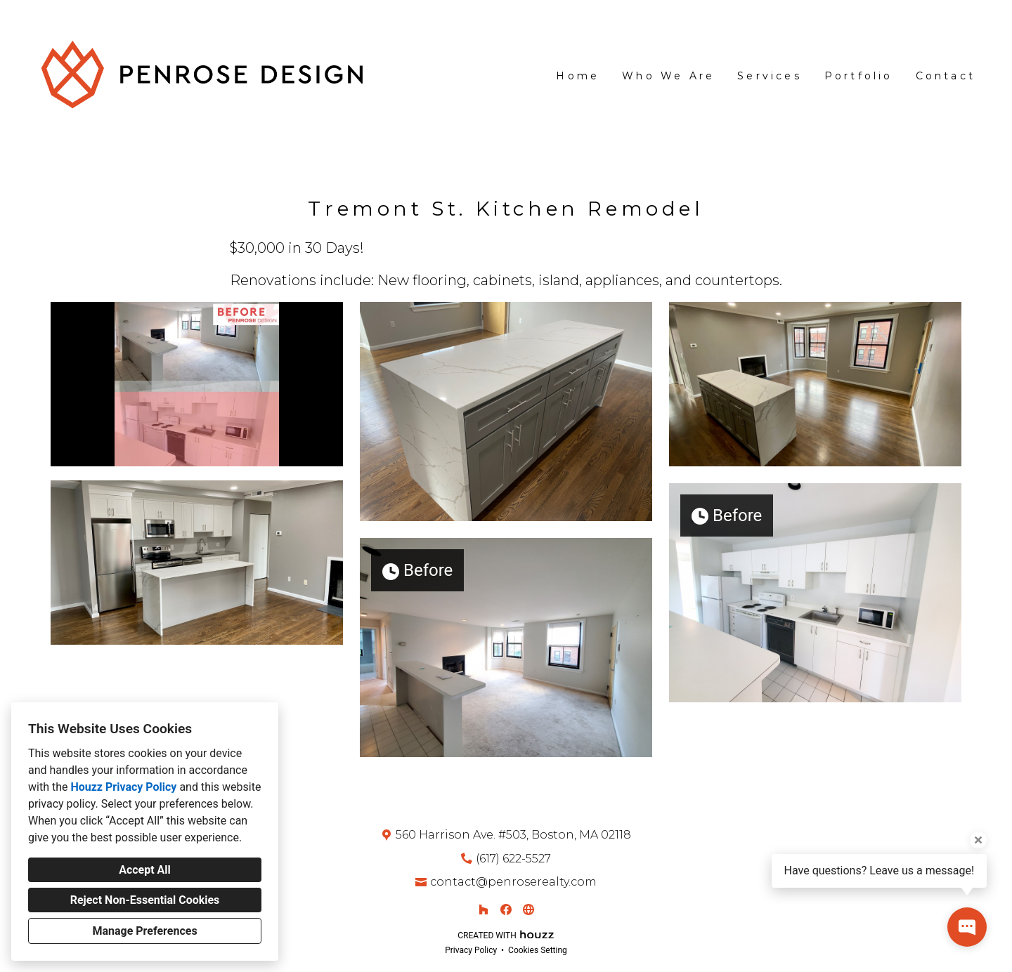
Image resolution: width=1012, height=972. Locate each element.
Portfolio (858, 76)
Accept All (145, 869)
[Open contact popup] (967, 927)
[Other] (528, 909)
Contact (945, 76)
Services (769, 76)
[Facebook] (506, 909)
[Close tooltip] (978, 840)
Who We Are (668, 76)
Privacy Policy (471, 950)
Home (577, 76)
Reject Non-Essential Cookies (145, 900)
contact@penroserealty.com (513, 881)
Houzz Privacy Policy (123, 787)
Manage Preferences (144, 931)
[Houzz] (483, 909)
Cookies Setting (537, 950)
